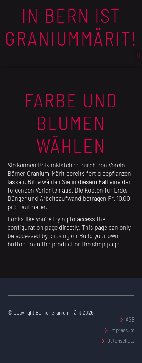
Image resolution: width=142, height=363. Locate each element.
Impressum (122, 330)
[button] (138, 55)
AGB (130, 319)
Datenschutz (120, 340)
